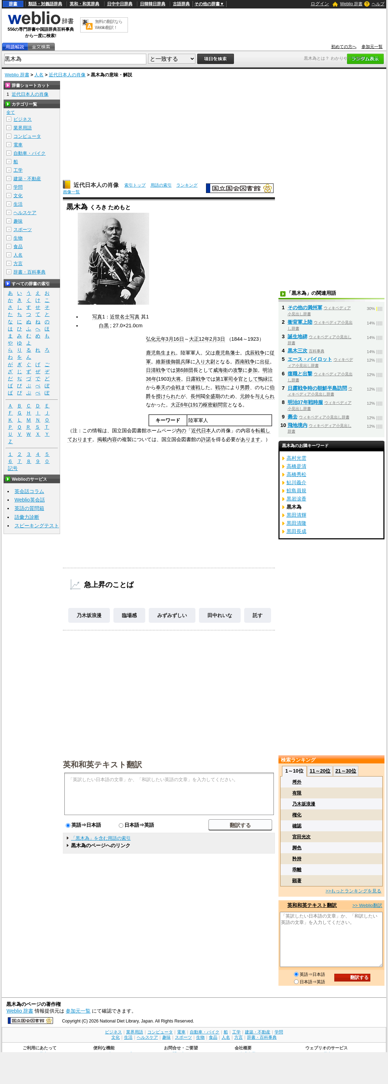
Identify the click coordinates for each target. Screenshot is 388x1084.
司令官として (243, 379)
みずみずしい (172, 615)
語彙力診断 (26, 517)
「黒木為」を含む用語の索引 (101, 838)
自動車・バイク (29, 153)
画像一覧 (71, 191)
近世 (115, 317)
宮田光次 (301, 836)
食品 (18, 246)
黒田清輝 (296, 515)
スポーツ (22, 229)
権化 (296, 815)
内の (181, 430)
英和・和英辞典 (84, 3)
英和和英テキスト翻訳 (102, 764)
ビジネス (22, 119)
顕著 (296, 880)
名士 (125, 317)
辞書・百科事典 (29, 272)
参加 (253, 370)
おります (82, 439)
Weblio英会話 (29, 500)
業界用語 (22, 127)
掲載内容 (107, 439)
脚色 (296, 847)
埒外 (296, 782)
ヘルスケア (24, 212)
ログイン (320, 3)
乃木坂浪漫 (89, 615)
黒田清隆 (296, 523)
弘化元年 (156, 339)
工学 (18, 170)
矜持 (296, 858)
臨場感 (129, 615)
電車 (18, 144)
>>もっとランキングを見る (353, 890)
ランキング (187, 185)
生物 (18, 238)
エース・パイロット (310, 359)
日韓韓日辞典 (152, 3)
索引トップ (135, 185)
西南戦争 (245, 361)
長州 (195, 396)
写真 (97, 317)
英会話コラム (29, 491)
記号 (13, 468)
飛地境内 (297, 425)
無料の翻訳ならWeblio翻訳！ (108, 24)
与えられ (265, 396)
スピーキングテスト (36, 525)
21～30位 (345, 771)
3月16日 (175, 339)
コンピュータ (27, 136)
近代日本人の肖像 (67, 74)
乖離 (296, 869)
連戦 (195, 387)
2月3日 (217, 339)
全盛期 (212, 396)
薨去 (293, 417)
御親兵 (178, 361)
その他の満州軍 (305, 307)
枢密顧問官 (215, 405)
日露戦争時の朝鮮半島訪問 (317, 388)
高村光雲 (296, 458)
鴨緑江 (265, 379)
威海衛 (220, 370)
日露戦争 (196, 379)
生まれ (168, 353)
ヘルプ (378, 3)
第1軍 (222, 379)
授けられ (166, 396)
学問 (18, 187)
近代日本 (201, 430)
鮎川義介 (296, 482)
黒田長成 (296, 531)
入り (200, 361)
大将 (176, 379)
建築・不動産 (27, 178)
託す (258, 615)
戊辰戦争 (255, 353)
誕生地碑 (297, 336)
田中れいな (219, 615)
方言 (18, 263)
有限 (296, 793)
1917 (195, 405)
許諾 (206, 439)
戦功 (220, 387)
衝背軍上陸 (300, 322)
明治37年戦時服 (305, 402)
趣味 (18, 221)
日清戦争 (156, 370)
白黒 (104, 325)
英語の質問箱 (29, 508)
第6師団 (184, 370)
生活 (18, 204)
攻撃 (238, 370)
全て (10, 112)
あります (250, 439)
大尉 (210, 361)
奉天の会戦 (168, 387)
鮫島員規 (296, 490)
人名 (38, 74)
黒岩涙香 (296, 499)
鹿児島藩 (225, 353)
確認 (296, 825)
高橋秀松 (296, 474)
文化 (18, 195)
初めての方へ (344, 46)
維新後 (163, 361)
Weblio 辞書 (351, 3)
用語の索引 (161, 185)
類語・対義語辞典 (45, 3)
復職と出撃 (300, 373)
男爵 (245, 387)
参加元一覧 (372, 46)
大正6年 (179, 405)
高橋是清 (296, 466)
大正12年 (199, 339)
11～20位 (320, 771)
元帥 (245, 396)
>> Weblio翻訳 (367, 905)
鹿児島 (153, 353)
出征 (265, 361)
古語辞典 (181, 3)
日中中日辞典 (120, 3)
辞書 (13, 3)
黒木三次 (297, 350)
